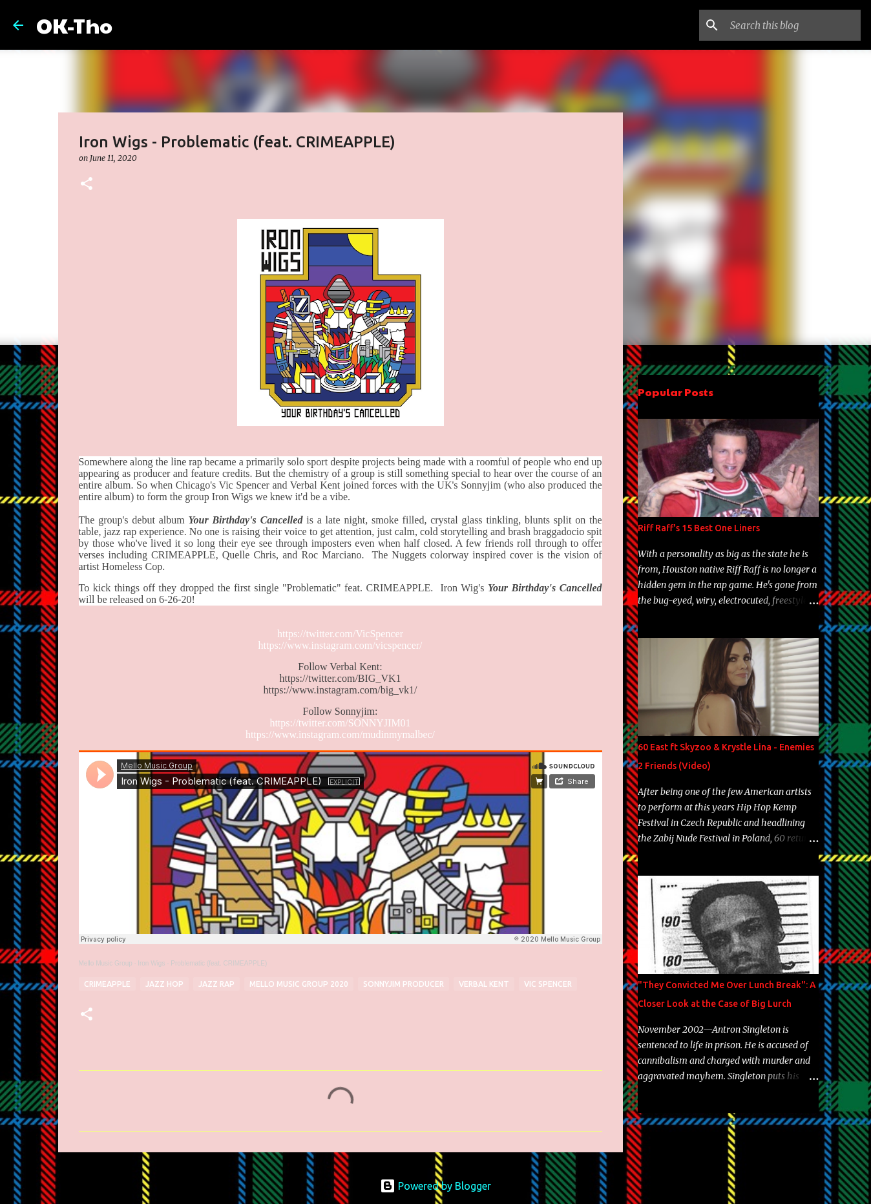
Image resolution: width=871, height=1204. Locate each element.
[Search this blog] (793, 25)
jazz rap (216, 984)
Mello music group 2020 (298, 984)
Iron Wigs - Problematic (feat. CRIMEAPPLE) (202, 963)
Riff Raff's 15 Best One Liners (699, 528)
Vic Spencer (548, 984)
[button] (86, 184)
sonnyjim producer (403, 984)
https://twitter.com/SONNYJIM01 (339, 722)
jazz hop (164, 984)
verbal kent (484, 984)
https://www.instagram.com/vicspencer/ (340, 645)
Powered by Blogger (435, 1186)
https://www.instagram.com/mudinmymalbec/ (340, 734)
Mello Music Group (105, 963)
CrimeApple (107, 984)
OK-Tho (74, 24)
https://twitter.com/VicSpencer (340, 633)
